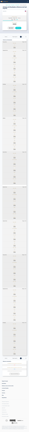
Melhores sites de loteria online (7, 385)
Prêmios (3, 390)
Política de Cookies (5, 414)
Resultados (4, 383)
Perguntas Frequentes (5, 401)
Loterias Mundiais (5, 388)
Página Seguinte (14, 36)
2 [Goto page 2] (22, 36)
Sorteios (3, 392)
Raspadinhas (4, 397)
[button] (28, 1)
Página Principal (5, 381)
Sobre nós (3, 407)
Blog (3, 395)
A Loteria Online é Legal (5, 405)
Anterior (6, 36)
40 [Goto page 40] (25, 358)
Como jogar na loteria (5, 403)
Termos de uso (4, 412)
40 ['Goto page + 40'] (25, 36)
